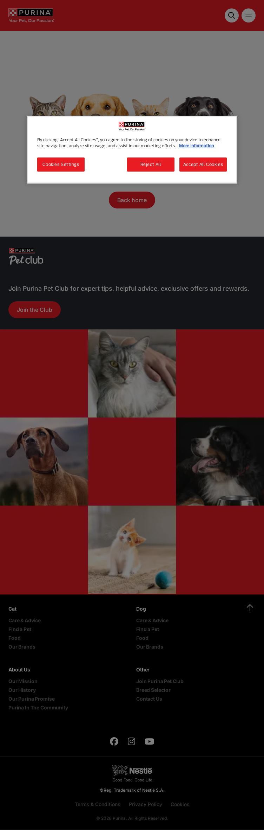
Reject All (150, 164)
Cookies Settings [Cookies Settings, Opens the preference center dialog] (60, 164)
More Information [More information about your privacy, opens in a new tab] (196, 145)
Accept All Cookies (203, 164)
